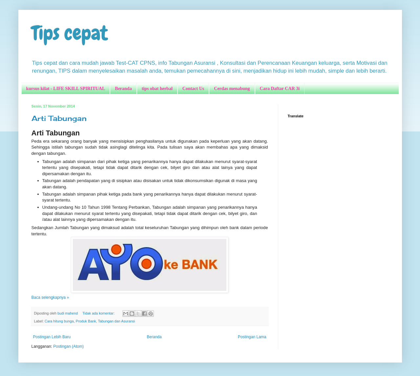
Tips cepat (70, 33)
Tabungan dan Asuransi (116, 321)
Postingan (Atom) (68, 346)
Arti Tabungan (59, 118)
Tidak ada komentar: (99, 313)
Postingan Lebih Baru (52, 337)
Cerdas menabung (232, 88)
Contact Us (193, 88)
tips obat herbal (157, 88)
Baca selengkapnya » (50, 297)
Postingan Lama (252, 337)
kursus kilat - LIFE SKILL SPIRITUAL (65, 88)
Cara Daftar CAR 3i (280, 88)
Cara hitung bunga (59, 321)
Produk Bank (86, 321)
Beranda (123, 88)
